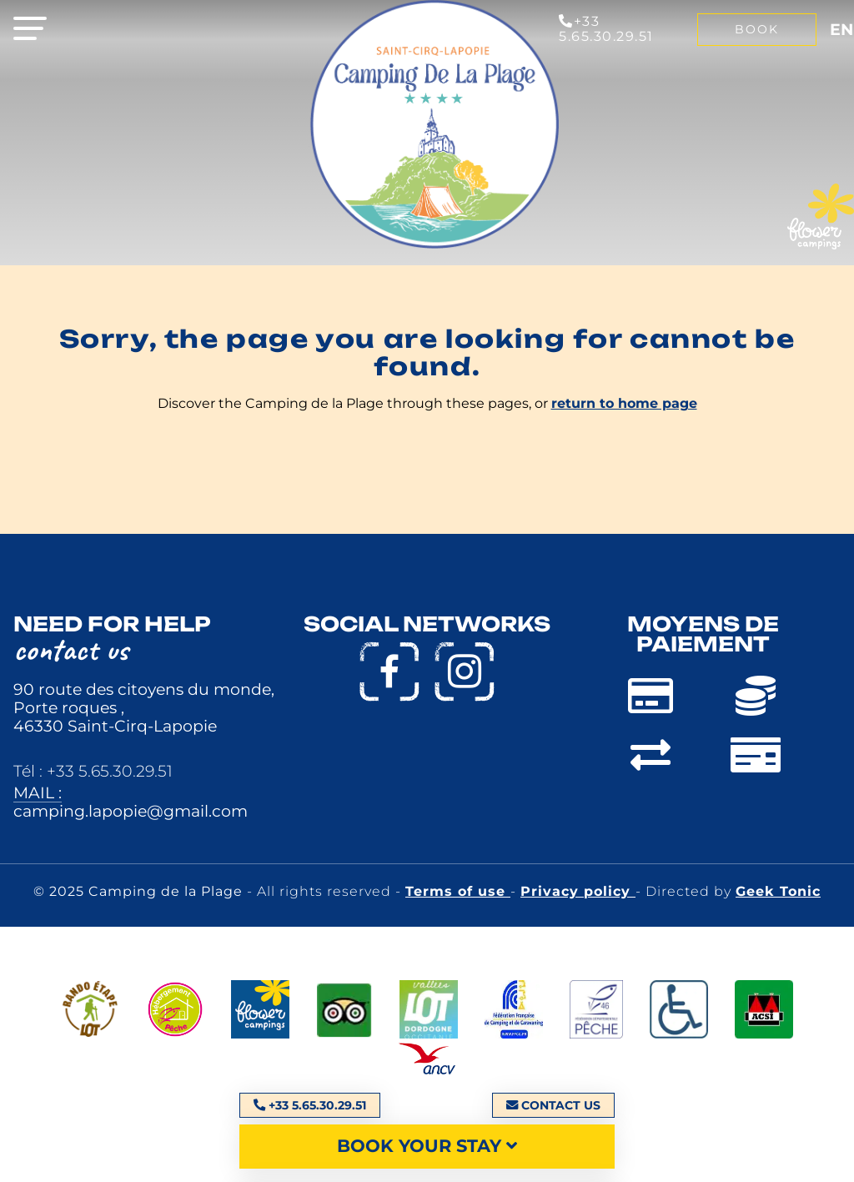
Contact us (553, 1105)
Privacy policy (577, 891)
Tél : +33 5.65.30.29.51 (93, 771)
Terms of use (457, 891)
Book (757, 29)
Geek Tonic (778, 891)
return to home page (624, 403)
